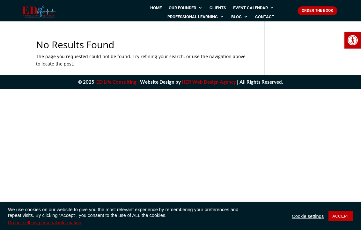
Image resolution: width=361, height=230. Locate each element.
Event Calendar (250, 8)
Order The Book (317, 10)
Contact (264, 17)
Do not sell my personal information (44, 222)
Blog (236, 17)
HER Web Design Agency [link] (209, 82)
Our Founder (182, 8)
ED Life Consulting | (117, 82)
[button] (352, 40)
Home (156, 8)
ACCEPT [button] (340, 216)
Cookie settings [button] (308, 216)
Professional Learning (192, 17)
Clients (218, 8)
